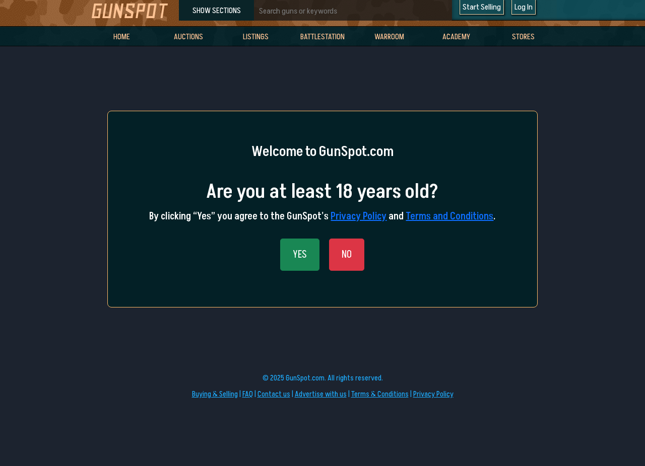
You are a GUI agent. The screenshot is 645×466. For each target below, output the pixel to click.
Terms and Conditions (449, 216)
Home (121, 36)
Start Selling (482, 7)
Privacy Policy (358, 216)
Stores (523, 36)
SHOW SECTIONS (216, 10)
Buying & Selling (215, 394)
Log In (523, 7)
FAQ (247, 394)
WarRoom (389, 36)
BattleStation (322, 36)
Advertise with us (321, 394)
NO (347, 255)
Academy (456, 36)
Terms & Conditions (380, 394)
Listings (256, 36)
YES (300, 255)
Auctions (188, 36)
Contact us (273, 394)
